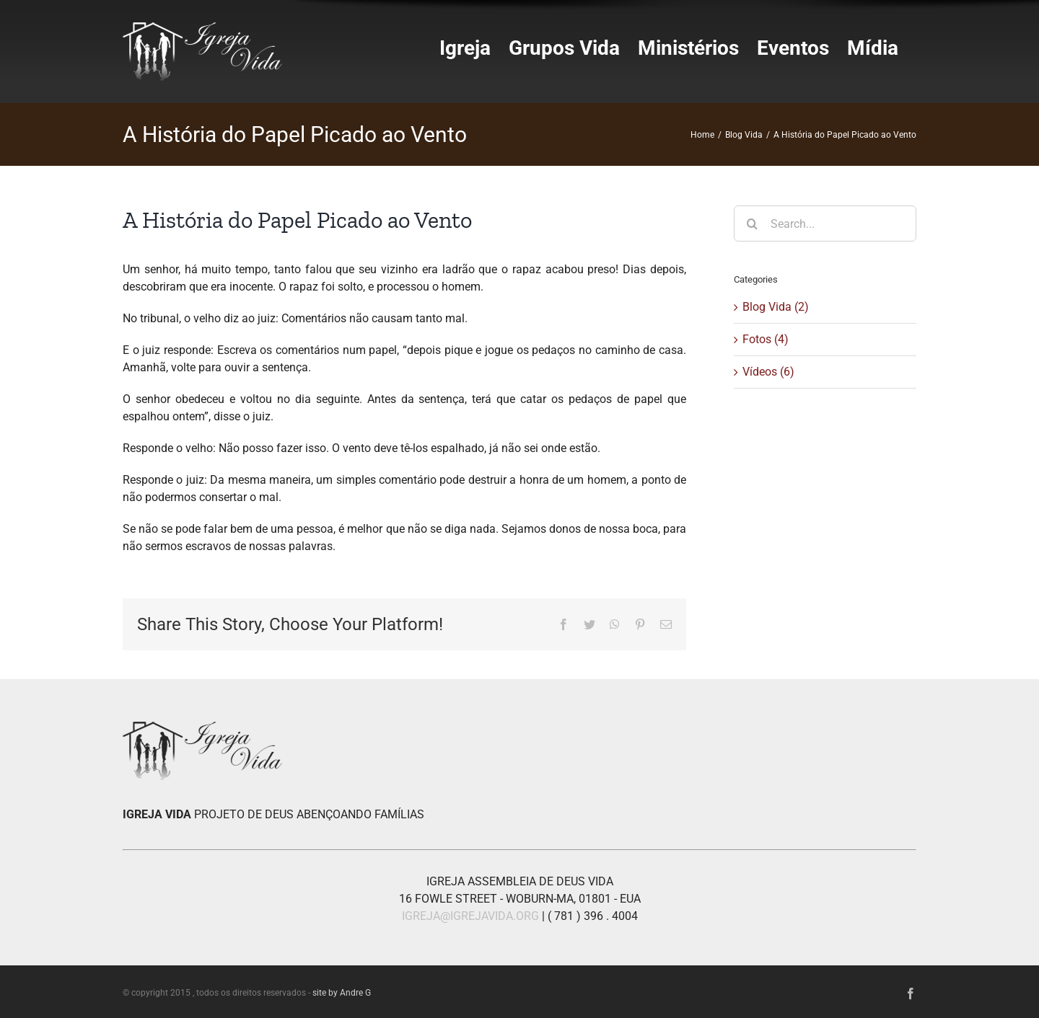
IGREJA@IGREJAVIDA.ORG (470, 916)
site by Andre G (341, 993)
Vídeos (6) (768, 372)
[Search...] (825, 223)
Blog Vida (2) (775, 307)
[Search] (752, 223)
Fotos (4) (765, 339)
